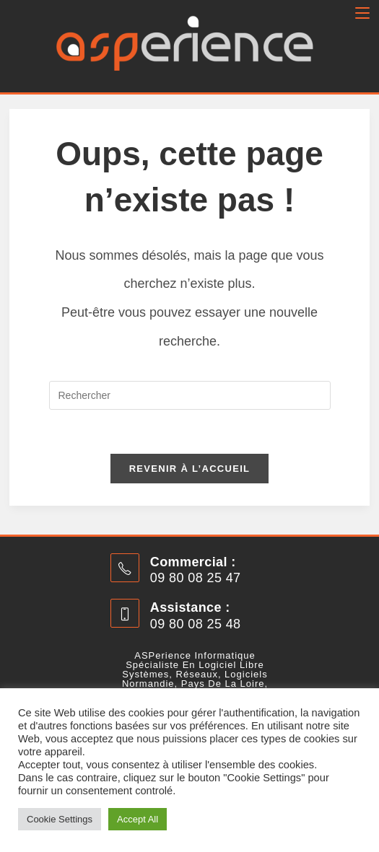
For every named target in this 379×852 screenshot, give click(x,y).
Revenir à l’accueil (190, 468)
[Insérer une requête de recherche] (190, 395)
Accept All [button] (137, 819)
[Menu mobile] (362, 13)
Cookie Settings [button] (59, 819)
